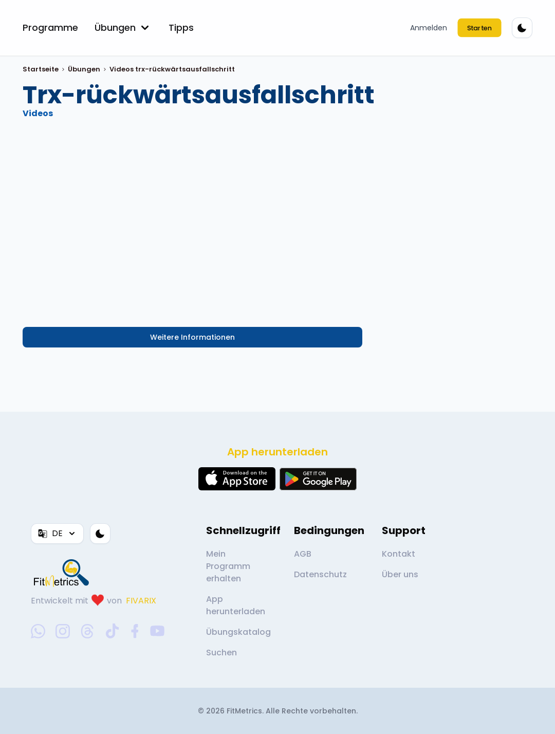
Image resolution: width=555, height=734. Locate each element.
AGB (302, 554)
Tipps (181, 27)
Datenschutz (320, 574)
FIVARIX (141, 601)
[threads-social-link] (87, 631)
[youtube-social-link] (157, 631)
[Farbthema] (522, 27)
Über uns (400, 574)
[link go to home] (64, 572)
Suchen (221, 652)
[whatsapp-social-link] (38, 631)
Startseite (41, 69)
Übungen (123, 28)
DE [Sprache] (57, 533)
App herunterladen (235, 605)
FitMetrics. (246, 711)
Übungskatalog (238, 632)
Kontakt (398, 554)
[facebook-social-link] (135, 631)
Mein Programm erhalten (228, 566)
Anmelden (428, 28)
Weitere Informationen (192, 337)
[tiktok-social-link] (112, 630)
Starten (479, 27)
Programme (50, 27)
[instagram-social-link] (62, 631)
